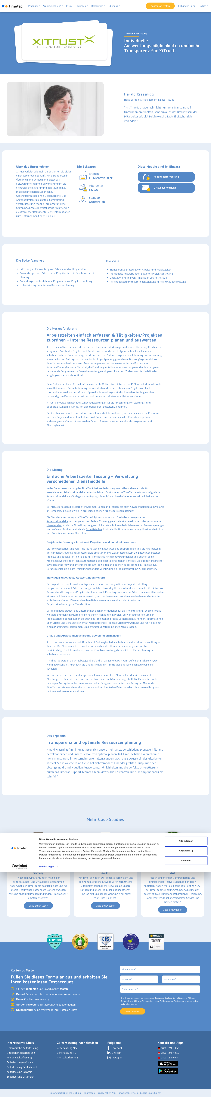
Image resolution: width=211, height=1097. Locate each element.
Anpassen (186, 1075)
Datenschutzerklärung (131, 1001)
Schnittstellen (94, 529)
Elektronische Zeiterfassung (22, 1048)
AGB (190, 998)
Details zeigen (46, 1091)
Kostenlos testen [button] (160, 6)
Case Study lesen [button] (38, 905)
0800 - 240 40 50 (168, 1048)
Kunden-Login (187, 5)
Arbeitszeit (53, 560)
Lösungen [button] (81, 5)
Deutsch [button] (202, 5)
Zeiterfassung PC (66, 1052)
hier (52, 216)
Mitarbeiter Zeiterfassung (21, 1052)
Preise (69, 5)
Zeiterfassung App (122, 552)
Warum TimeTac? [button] (52, 5)
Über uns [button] (113, 5)
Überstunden (54, 525)
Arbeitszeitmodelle (57, 521)
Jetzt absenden (132, 1011)
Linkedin (114, 1052)
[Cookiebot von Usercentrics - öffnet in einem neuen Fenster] (19, 1091)
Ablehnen (186, 1085)
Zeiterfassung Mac (67, 1048)
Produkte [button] (33, 5)
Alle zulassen (186, 1065)
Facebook (114, 1048)
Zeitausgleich (73, 622)
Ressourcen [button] (97, 5)
